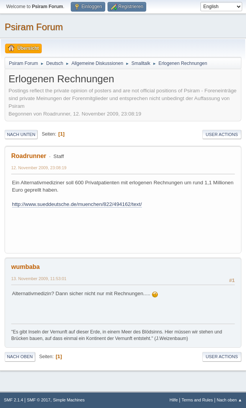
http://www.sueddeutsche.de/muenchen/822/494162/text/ (77, 204)
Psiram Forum (34, 27)
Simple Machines (69, 400)
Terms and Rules (197, 400)
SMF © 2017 (39, 400)
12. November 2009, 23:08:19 (39, 167)
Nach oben (20, 356)
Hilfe (173, 400)
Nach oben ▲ (229, 400)
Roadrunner (28, 156)
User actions (222, 134)
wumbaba (25, 267)
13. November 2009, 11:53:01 (39, 278)
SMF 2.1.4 (13, 400)
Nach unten (21, 134)
